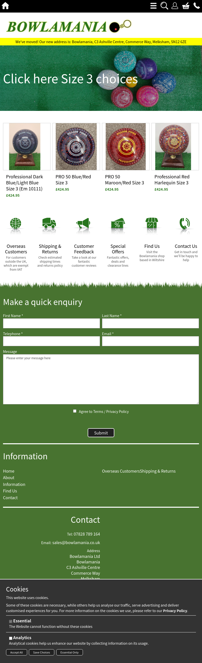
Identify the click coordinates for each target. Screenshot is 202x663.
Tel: (70, 536)
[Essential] (10, 621)
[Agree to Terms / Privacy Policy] (74, 411)
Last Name (112, 315)
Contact (85, 522)
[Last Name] (150, 323)
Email (108, 333)
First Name (13, 315)
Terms (98, 411)
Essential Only (70, 652)
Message (10, 351)
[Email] (150, 341)
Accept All (16, 652)
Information (25, 458)
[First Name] (51, 323)
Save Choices (41, 652)
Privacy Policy (117, 411)
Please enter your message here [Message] (101, 379)
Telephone (13, 333)
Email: (46, 545)
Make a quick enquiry (42, 301)
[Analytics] (10, 638)
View (7, 126)
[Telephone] (51, 341)
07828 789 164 (87, 536)
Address (93, 553)
